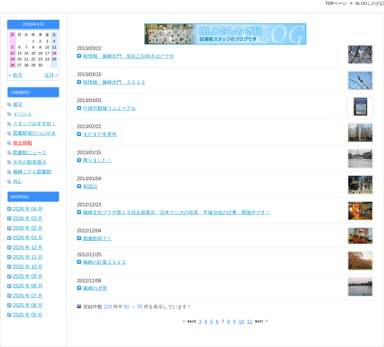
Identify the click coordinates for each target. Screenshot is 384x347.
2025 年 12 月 (28, 247)
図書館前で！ (97, 238)
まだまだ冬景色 (100, 134)
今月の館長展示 (29, 162)
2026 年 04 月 (28, 208)
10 (241, 321)
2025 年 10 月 (28, 266)
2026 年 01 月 (28, 237)
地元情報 (22, 143)
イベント (22, 113)
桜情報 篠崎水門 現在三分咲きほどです (128, 56)
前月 (17, 75)
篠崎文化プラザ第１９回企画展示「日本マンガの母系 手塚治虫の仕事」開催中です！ (176, 212)
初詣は (90, 186)
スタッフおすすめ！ (34, 123)
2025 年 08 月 (28, 285)
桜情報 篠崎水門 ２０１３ (114, 82)
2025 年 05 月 (28, 314)
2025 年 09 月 (28, 276)
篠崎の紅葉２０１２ (104, 262)
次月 (49, 75)
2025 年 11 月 (28, 257)
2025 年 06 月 (28, 305)
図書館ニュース (29, 152)
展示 (17, 104)
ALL (17, 181)
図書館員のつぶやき (34, 133)
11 (249, 321)
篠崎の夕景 (95, 288)
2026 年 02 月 (28, 228)
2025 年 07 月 (28, 295)
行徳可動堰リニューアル (109, 108)
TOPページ (336, 3)
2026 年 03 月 (28, 218)
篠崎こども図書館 (32, 171)
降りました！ (97, 160)
